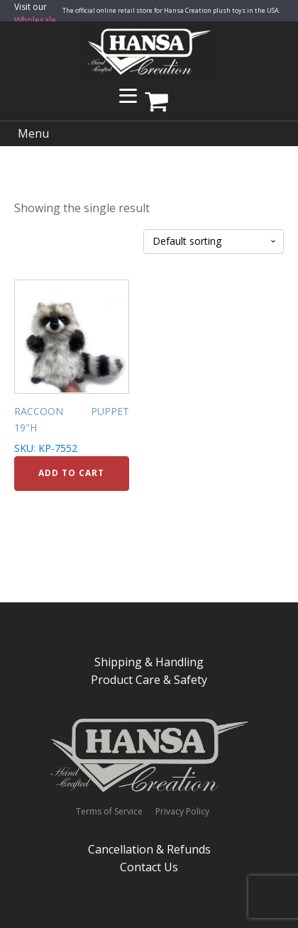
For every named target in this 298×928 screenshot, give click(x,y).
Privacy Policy (182, 811)
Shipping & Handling (149, 662)
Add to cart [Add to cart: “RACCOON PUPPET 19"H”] (71, 473)
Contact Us (149, 867)
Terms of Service (109, 811)
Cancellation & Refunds (149, 849)
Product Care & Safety (149, 679)
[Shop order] (213, 241)
